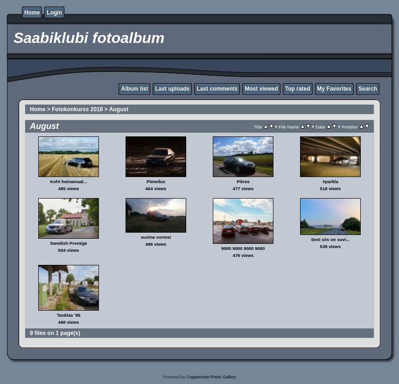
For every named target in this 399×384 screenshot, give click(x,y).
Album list (134, 88)
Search (367, 88)
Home (32, 12)
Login (54, 12)
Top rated (297, 88)
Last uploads (172, 88)
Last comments (217, 88)
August (118, 109)
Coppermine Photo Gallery (211, 377)
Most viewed (261, 88)
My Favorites (334, 88)
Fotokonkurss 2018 (77, 109)
